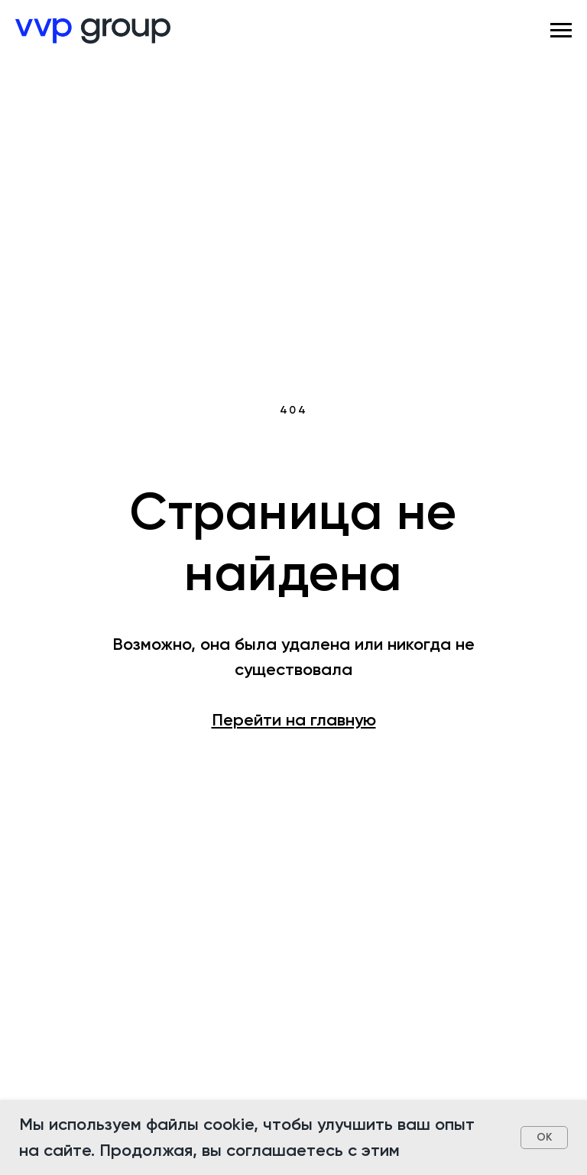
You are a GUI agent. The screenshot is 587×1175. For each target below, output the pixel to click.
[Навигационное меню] (561, 30)
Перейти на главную (294, 719)
